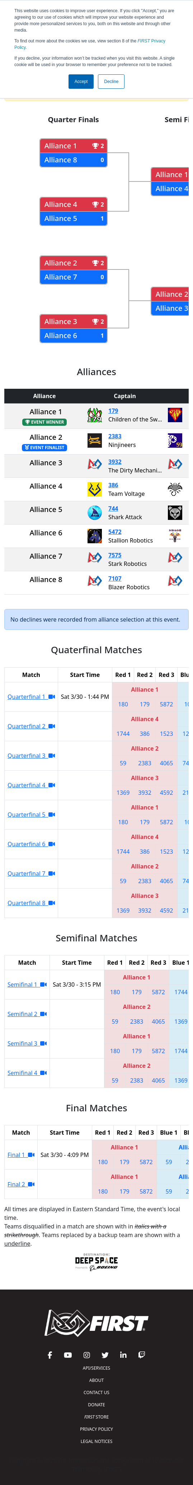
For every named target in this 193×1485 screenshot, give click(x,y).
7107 (115, 578)
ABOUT (96, 1380)
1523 (166, 734)
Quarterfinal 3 (31, 756)
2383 (115, 436)
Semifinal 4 (27, 1073)
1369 (123, 793)
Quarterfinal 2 (31, 726)
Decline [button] (111, 81)
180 (123, 704)
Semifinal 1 (27, 984)
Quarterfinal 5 (31, 814)
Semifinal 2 (27, 1014)
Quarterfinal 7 (31, 873)
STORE (96, 1417)
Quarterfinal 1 (31, 697)
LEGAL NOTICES (97, 1441)
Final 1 (21, 1155)
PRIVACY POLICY (96, 1429)
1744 (123, 734)
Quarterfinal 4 (31, 785)
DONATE (96, 1405)
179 (113, 411)
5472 (115, 532)
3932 (115, 462)
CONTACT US (96, 1392)
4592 (166, 793)
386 (113, 485)
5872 (166, 704)
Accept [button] (81, 81)
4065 (166, 763)
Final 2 (21, 1184)
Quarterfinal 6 (31, 844)
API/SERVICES (96, 1368)
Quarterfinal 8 (31, 903)
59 (123, 763)
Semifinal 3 (27, 1043)
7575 (115, 555)
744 (113, 508)
